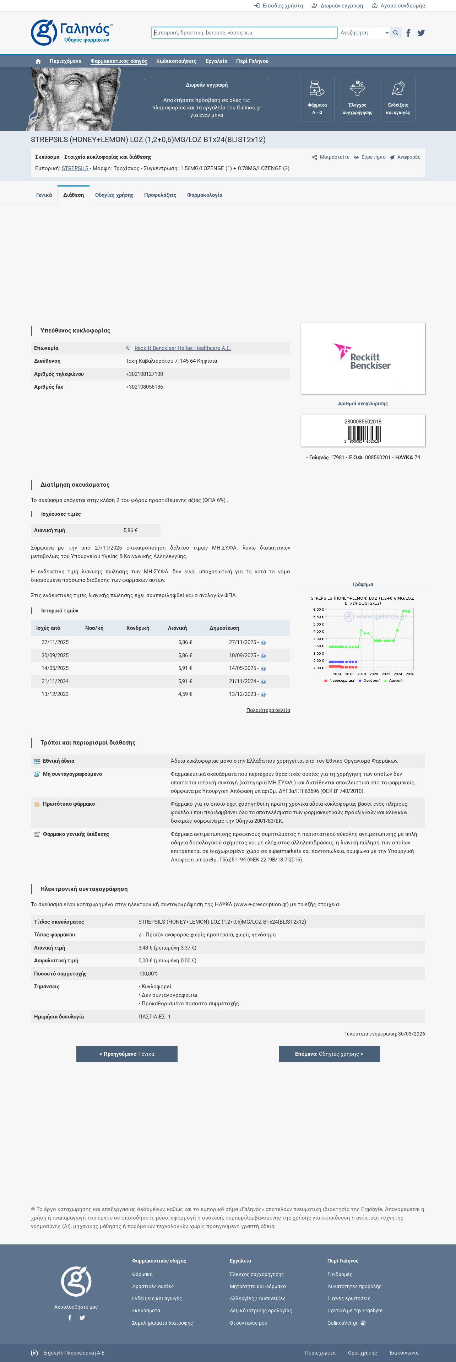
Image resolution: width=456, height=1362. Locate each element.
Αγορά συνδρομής (398, 5)
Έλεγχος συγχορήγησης (257, 1274)
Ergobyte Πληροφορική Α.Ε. (74, 1352)
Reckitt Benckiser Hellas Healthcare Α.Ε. (183, 348)
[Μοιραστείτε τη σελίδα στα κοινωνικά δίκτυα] (329, 157)
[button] (396, 32)
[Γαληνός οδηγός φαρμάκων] (70, 33)
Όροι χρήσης (362, 1353)
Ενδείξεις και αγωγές (157, 1298)
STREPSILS (75, 168)
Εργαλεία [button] (216, 61)
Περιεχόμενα (65, 61)
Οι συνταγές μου (248, 1322)
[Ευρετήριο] (368, 157)
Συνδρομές (340, 1274)
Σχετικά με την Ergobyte (354, 1310)
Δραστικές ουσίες (153, 1286)
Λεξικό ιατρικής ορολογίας (261, 1310)
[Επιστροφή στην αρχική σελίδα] (76, 1289)
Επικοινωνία (404, 1353)
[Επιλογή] (363, 32)
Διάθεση (75, 195)
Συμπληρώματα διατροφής (162, 1322)
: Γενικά (126, 1054)
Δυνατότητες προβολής (354, 1286)
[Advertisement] (228, 259)
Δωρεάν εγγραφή (337, 5)
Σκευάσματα (146, 1310)
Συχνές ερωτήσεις (349, 1298)
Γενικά (44, 195)
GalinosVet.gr (346, 1322)
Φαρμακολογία (210, 195)
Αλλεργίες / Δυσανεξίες (258, 1298)
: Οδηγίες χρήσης (329, 1054)
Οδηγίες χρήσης (117, 195)
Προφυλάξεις (164, 195)
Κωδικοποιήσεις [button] (176, 61)
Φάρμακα (142, 1274)
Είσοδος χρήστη (278, 5)
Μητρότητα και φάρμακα (258, 1286)
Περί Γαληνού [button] (252, 61)
